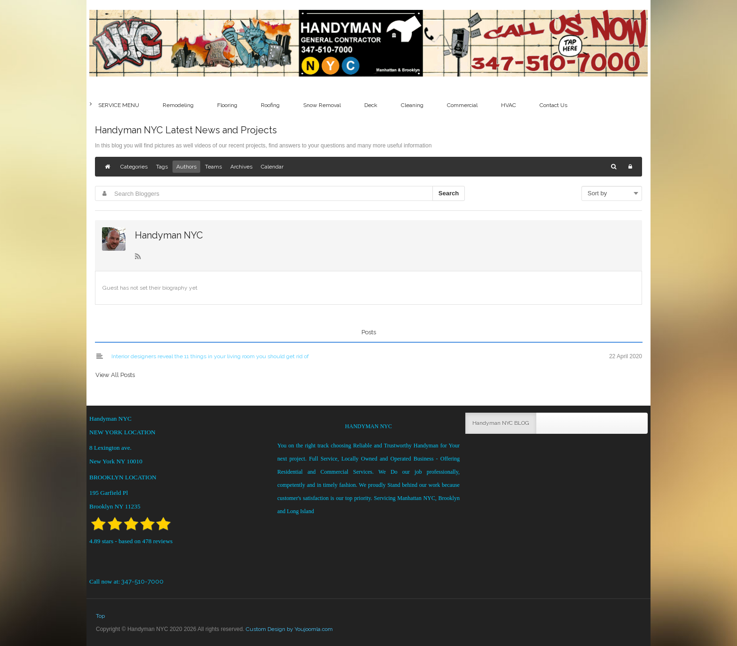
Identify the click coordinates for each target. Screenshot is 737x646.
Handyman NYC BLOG (500, 423)
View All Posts (115, 374)
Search (449, 193)
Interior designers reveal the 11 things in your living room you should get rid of (210, 356)
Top (100, 616)
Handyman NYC (169, 235)
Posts (368, 332)
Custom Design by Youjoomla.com (289, 629)
